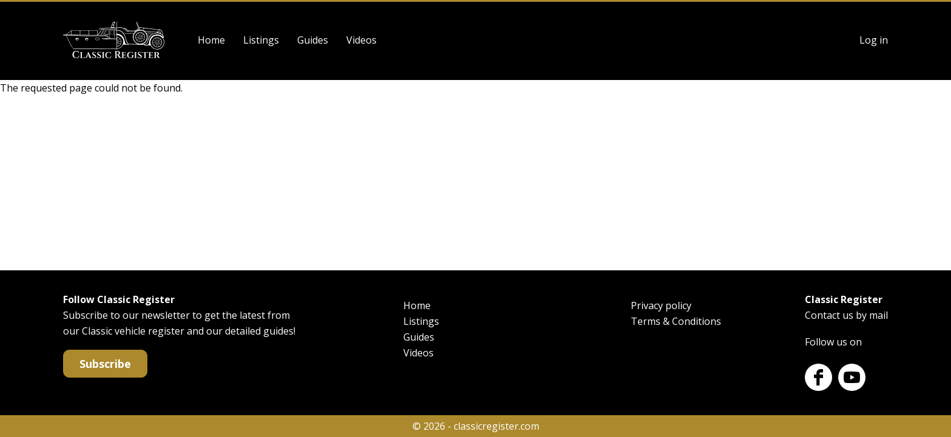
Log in (873, 40)
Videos (361, 40)
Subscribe (105, 363)
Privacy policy (661, 305)
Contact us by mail (846, 315)
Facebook (818, 377)
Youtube (851, 377)
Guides (312, 40)
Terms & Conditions (676, 321)
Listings (261, 40)
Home (211, 40)
